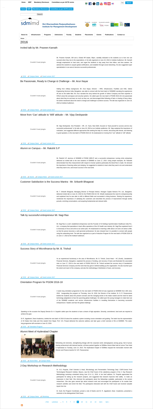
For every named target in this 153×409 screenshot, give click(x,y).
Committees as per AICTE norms (63, 2)
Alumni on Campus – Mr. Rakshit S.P (40, 148)
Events (99, 35)
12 (91, 402)
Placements (89, 35)
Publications (109, 35)
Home (23, 2)
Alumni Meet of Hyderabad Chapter (39, 331)
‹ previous (55, 402)
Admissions (59, 35)
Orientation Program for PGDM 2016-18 (41, 282)
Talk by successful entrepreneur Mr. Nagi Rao (44, 215)
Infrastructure (35, 35)
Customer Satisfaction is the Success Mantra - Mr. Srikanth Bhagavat (57, 181)
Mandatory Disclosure (41, 2)
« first (47, 402)
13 (95, 402)
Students (78, 35)
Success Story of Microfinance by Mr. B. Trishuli (45, 248)
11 (86, 402)
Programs (47, 35)
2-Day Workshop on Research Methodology (43, 365)
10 (82, 402)
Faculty (68, 35)
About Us (24, 35)
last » (107, 402)
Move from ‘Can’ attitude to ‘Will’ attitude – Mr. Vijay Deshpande (54, 114)
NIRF (29, 2)
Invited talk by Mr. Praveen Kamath (38, 47)
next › (101, 402)
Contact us (121, 35)
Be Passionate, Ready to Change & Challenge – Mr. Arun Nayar (54, 81)
